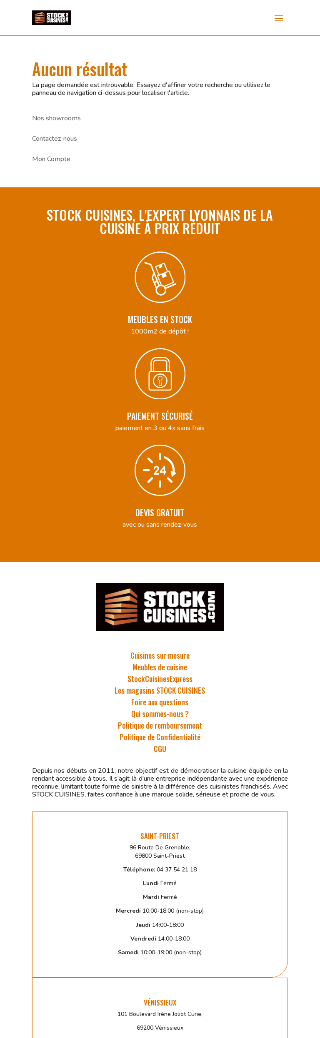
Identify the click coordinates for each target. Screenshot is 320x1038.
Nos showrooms (56, 118)
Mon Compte (51, 159)
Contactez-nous (54, 138)
